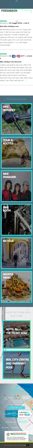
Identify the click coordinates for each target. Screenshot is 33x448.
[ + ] (26, 80)
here (25, 445)
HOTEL (16, 51)
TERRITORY (16, 46)
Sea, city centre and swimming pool (17, 363)
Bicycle (8, 240)
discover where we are (16, 408)
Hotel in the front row (16, 331)
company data (15, 427)
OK (27, 445)
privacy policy (5, 427)
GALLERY (16, 42)
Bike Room (7, 208)
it (3, 16)
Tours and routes (16, 33)
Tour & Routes (8, 141)
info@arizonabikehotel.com (10, 10)
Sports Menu (8, 276)
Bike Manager (9, 175)
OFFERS (16, 38)
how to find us (28, 11)
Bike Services (16, 25)
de (7, 16)
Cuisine (16, 29)
